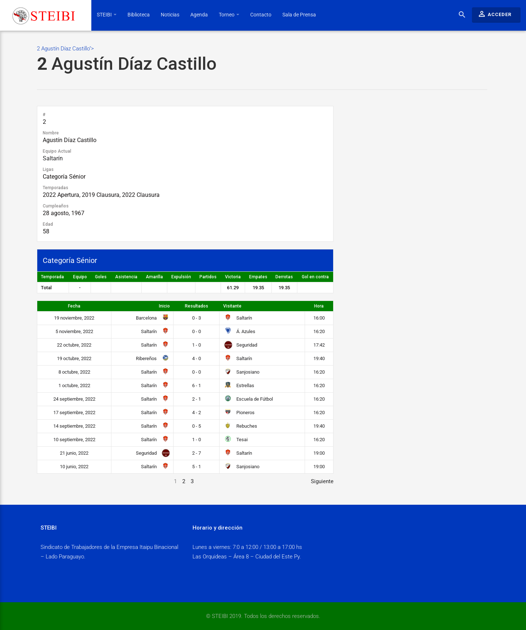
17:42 (319, 345)
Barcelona (151, 318)
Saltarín (53, 158)
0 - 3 (196, 318)
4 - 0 (196, 358)
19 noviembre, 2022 (74, 318)
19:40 (319, 358)
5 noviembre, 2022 (74, 331)
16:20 (319, 331)
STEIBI (107, 15)
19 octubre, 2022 (74, 358)
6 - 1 (196, 385)
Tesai (235, 439)
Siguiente (322, 481)
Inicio (164, 306)
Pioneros (239, 412)
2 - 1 (196, 399)
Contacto (260, 15)
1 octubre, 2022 (74, 385)
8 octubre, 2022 (74, 372)
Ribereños (151, 358)
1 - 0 (196, 345)
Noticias (170, 15)
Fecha (74, 306)
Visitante (232, 306)
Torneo (229, 15)
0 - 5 (196, 426)
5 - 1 (196, 466)
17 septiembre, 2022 (74, 412)
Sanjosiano (241, 372)
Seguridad (240, 345)
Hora (319, 306)
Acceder (494, 13)
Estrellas (238, 385)
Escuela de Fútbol (248, 399)
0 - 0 (196, 331)
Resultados (196, 306)
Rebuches (240, 426)
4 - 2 (196, 412)
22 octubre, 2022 (74, 345)
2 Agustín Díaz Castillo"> (262, 60)
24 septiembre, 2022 (74, 399)
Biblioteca (138, 15)
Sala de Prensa (299, 15)
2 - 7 (196, 453)
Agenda (199, 15)
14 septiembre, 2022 (74, 426)
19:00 (319, 453)
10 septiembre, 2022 (74, 439)
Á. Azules (239, 331)
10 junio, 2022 (74, 466)
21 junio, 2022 (74, 453)
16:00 (319, 318)
